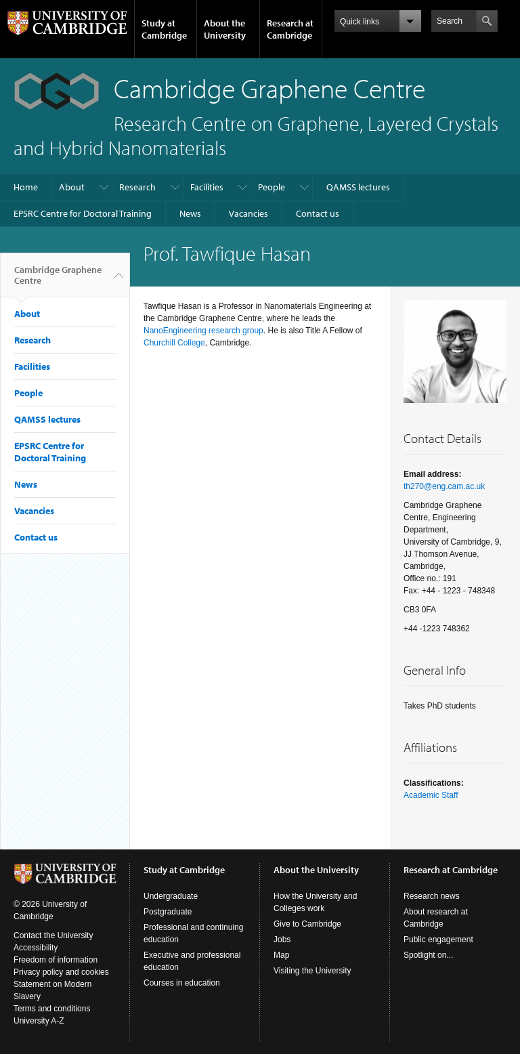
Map (281, 955)
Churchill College (174, 342)
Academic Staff (431, 795)
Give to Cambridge (307, 924)
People (271, 187)
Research (137, 187)
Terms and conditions (52, 1008)
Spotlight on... (428, 955)
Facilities (206, 187)
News (190, 213)
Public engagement (438, 939)
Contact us (317, 213)
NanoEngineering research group (203, 330)
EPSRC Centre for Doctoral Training (83, 213)
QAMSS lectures (358, 187)
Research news (432, 896)
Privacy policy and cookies (61, 972)
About (72, 187)
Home (26, 187)
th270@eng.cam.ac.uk (444, 486)
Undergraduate (171, 896)
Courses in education (182, 983)
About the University (225, 29)
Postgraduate (168, 911)
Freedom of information (56, 960)
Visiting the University (312, 970)
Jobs (282, 939)
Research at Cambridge (290, 29)
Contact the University (53, 935)
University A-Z (39, 1021)
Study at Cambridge (164, 29)
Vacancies (248, 213)
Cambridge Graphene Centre (58, 280)
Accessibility (36, 947)
